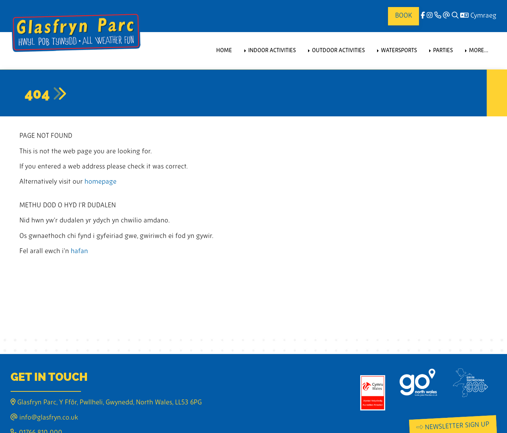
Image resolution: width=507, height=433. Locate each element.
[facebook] (423, 16)
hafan (79, 251)
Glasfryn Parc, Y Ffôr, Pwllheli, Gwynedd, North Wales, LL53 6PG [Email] (106, 403)
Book (403, 16)
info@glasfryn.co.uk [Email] (44, 418)
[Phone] (437, 16)
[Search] (455, 16)
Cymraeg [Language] (478, 16)
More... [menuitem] (478, 51)
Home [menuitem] (224, 51)
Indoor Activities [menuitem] (272, 51)
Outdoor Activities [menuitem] (338, 51)
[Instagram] (430, 16)
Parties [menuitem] (443, 51)
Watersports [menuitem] (399, 51)
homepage (100, 182)
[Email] (446, 16)
